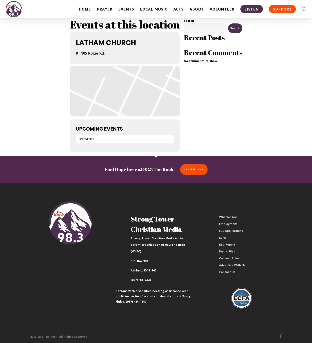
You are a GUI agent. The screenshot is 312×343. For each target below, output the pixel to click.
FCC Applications (231, 231)
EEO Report (227, 244)
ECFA (222, 238)
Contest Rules (229, 258)
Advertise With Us (232, 265)
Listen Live (193, 169)
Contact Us (227, 272)
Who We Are (228, 217)
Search (189, 21)
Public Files (227, 251)
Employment (228, 224)
